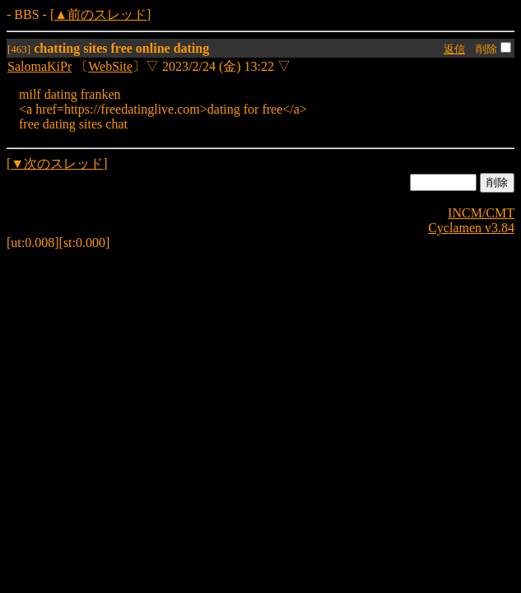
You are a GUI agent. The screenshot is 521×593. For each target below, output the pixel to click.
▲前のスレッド (100, 14)
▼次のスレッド (57, 163)
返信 (454, 49)
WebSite (110, 66)
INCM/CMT (481, 213)
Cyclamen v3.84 (471, 228)
